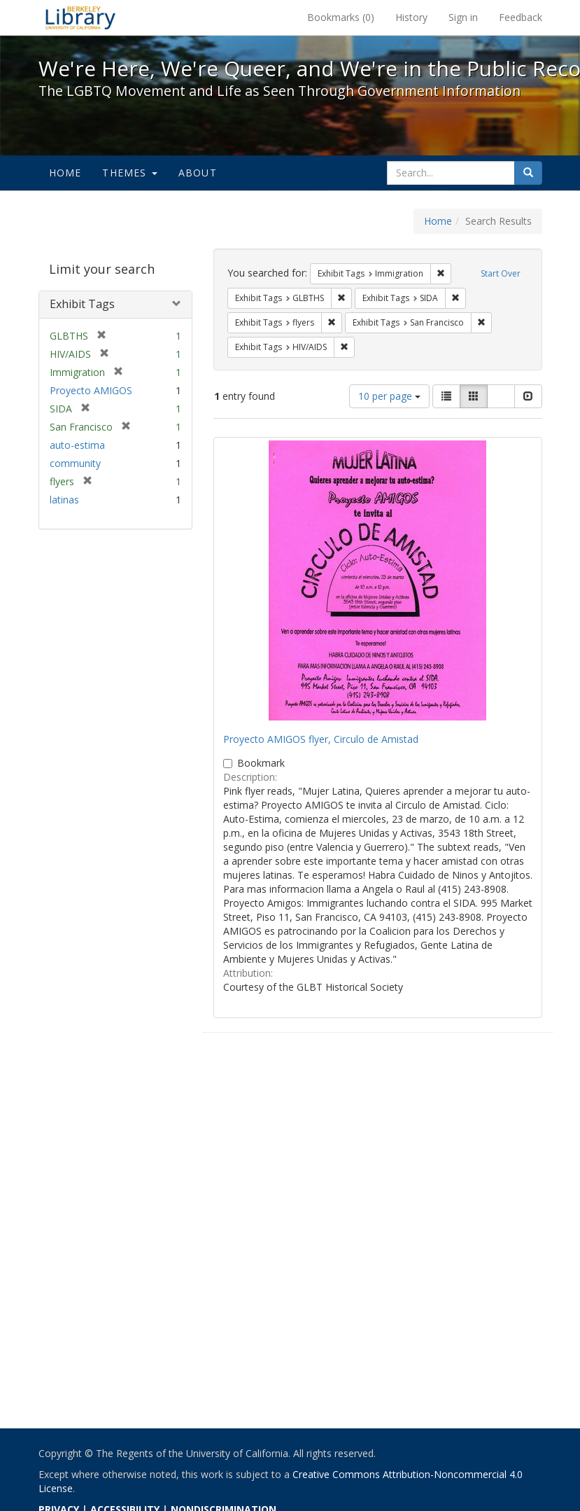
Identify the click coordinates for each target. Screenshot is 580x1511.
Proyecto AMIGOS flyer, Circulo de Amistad (320, 739)
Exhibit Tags (82, 304)
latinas (64, 499)
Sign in (463, 17)
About (197, 172)
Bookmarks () (340, 17)
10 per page (389, 396)
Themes (129, 172)
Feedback (520, 17)
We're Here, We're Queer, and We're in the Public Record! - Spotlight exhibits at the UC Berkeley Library (80, 17)
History (411, 17)
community (75, 463)
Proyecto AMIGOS (91, 390)
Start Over (501, 273)
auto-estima (77, 445)
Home (65, 172)
